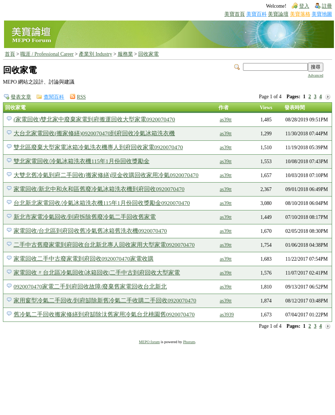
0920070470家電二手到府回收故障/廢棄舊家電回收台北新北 (90, 286)
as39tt (225, 119)
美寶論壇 (278, 14)
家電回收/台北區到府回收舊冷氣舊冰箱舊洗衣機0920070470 (90, 231)
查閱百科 (54, 97)
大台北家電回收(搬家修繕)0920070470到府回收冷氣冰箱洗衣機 (94, 133)
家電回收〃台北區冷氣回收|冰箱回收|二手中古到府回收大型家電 (97, 272)
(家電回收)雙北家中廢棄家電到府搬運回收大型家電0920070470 (94, 119)
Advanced (315, 75)
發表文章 (21, 97)
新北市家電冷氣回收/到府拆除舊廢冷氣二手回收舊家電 (85, 217)
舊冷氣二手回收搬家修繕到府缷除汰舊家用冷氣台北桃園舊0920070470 (104, 314)
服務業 (125, 54)
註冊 (327, 6)
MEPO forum (149, 342)
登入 (304, 6)
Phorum (189, 342)
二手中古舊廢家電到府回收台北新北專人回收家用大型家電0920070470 (104, 245)
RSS (81, 97)
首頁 (10, 54)
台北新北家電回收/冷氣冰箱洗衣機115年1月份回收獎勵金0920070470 (102, 203)
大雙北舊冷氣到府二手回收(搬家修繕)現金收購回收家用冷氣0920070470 (106, 175)
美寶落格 (300, 14)
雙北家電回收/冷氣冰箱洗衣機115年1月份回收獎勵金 (82, 161)
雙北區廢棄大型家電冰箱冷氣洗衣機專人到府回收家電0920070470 (98, 147)
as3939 (227, 314)
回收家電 (148, 54)
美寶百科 (256, 14)
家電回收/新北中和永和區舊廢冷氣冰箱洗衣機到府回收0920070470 (99, 189)
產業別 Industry (95, 54)
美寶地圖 (322, 14)
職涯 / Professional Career (46, 54)
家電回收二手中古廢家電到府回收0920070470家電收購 (84, 259)
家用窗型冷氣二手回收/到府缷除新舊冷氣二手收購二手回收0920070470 (105, 300)
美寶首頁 (234, 14)
